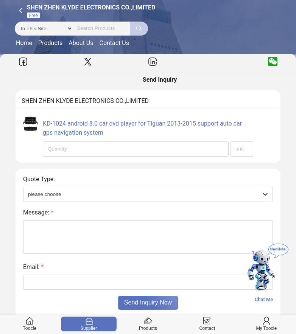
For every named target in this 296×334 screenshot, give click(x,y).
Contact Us (114, 43)
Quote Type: (39, 179)
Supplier (89, 324)
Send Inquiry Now (148, 302)
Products (50, 43)
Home (24, 43)
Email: (33, 266)
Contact (207, 324)
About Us (81, 43)
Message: (38, 212)
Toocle (30, 324)
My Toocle (266, 324)
